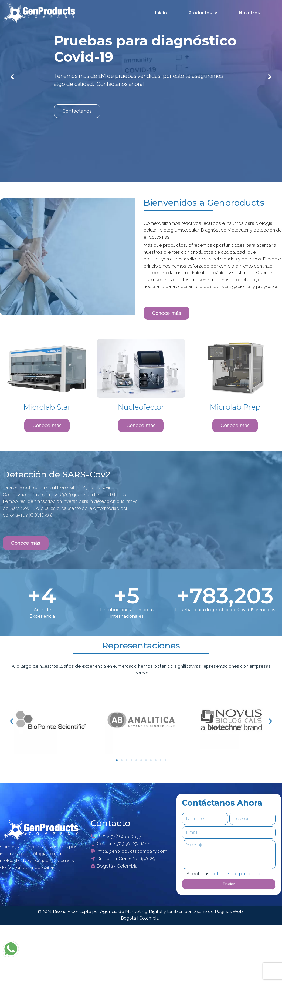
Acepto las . (225, 873)
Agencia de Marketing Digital (132, 911)
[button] (166, 313)
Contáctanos (77, 111)
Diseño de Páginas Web (217, 911)
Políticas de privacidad (237, 873)
